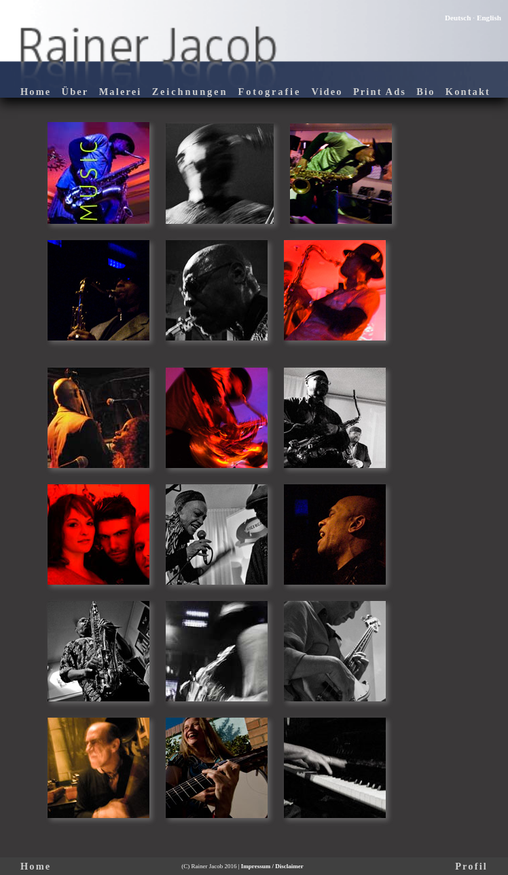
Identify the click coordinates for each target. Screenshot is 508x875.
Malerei (120, 91)
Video (326, 91)
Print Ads (379, 91)
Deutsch (458, 18)
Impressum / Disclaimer (272, 866)
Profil (471, 866)
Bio (425, 91)
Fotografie (269, 91)
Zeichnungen (190, 91)
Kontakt (468, 91)
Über (75, 91)
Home (35, 91)
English (489, 18)
